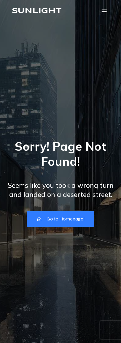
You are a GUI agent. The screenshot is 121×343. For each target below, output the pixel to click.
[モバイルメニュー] (104, 11)
